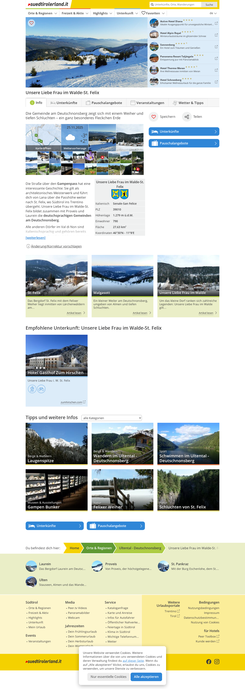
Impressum (211, 613)
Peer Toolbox (208, 636)
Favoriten (153, 13)
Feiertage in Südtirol (121, 627)
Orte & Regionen (42, 13)
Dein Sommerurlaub (81, 636)
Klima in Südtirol (119, 632)
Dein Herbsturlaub (80, 641)
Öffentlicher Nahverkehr (124, 622)
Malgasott (123, 286)
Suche (209, 4)
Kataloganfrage (118, 608)
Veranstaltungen (39, 641)
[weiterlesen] (35, 238)
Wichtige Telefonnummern (124, 637)
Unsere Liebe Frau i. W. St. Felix (49, 380)
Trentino (172, 611)
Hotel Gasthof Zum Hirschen (57, 371)
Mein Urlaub (36, 627)
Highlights (102, 13)
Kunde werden (207, 641)
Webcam (74, 618)
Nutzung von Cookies (205, 622)
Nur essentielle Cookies (109, 676)
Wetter (112, 641)
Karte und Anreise (120, 613)
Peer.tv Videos (77, 608)
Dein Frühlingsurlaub (82, 631)
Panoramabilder (79, 613)
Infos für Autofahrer (121, 618)
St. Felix (57, 286)
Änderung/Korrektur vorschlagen (54, 246)
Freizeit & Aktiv (75, 13)
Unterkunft (127, 13)
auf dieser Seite (133, 661)
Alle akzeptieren (146, 676)
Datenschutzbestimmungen (201, 618)
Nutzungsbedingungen (203, 608)
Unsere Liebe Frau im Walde (188, 286)
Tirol (175, 616)
